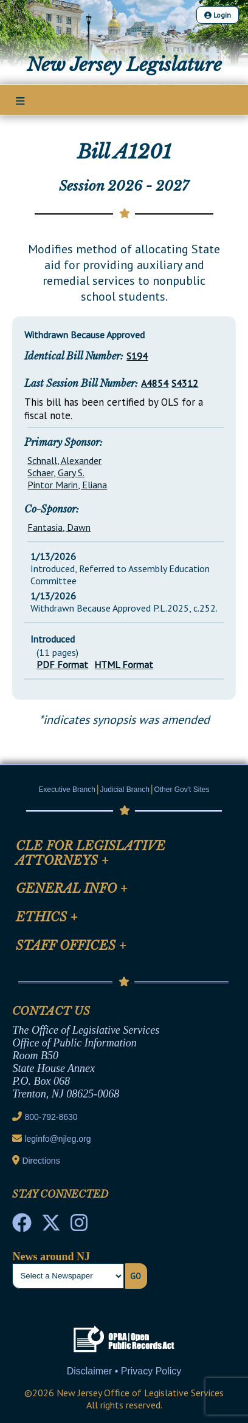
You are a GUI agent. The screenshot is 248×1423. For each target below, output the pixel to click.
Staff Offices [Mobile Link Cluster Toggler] (71, 945)
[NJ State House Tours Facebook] (22, 1226)
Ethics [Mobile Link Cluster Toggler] (47, 917)
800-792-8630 (50, 1117)
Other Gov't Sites (181, 789)
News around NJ (51, 1257)
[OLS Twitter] (51, 1226)
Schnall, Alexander (64, 460)
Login (217, 14)
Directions (41, 1160)
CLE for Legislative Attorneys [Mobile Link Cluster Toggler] (90, 853)
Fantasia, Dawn (59, 527)
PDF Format (62, 664)
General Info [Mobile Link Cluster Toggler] (72, 888)
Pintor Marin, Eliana (67, 485)
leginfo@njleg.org (57, 1139)
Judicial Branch (125, 789)
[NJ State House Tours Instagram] (79, 1226)
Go (135, 1276)
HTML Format (123, 664)
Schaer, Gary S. (55, 472)
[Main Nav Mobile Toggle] (20, 101)
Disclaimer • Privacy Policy (124, 1371)
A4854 (154, 383)
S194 (137, 356)
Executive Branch (67, 789)
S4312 (184, 383)
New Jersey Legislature (124, 64)
